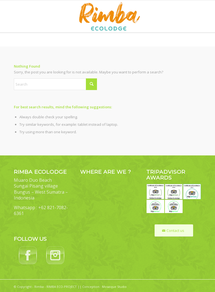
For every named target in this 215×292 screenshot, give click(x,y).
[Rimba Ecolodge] (107, 16)
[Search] (55, 84)
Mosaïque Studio (114, 287)
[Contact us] (174, 230)
